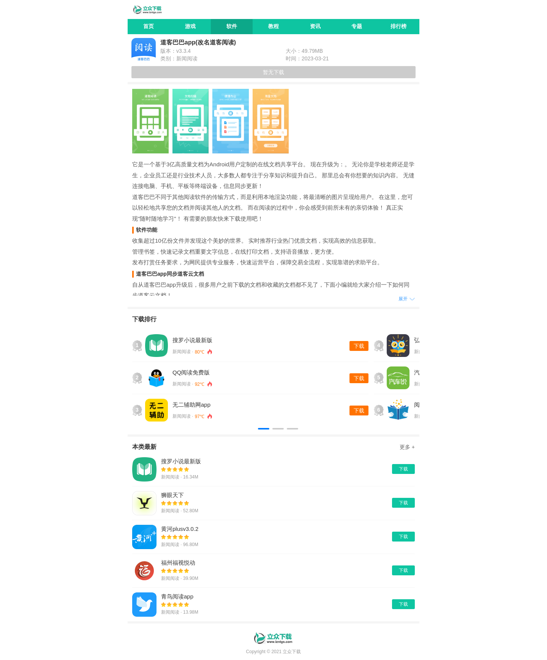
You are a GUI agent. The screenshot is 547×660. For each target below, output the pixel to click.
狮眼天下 (172, 495)
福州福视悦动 (178, 562)
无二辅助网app (191, 404)
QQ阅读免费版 (191, 372)
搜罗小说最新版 (192, 340)
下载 (359, 346)
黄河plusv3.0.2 (179, 529)
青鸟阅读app (177, 596)
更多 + (407, 447)
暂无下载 (273, 72)
